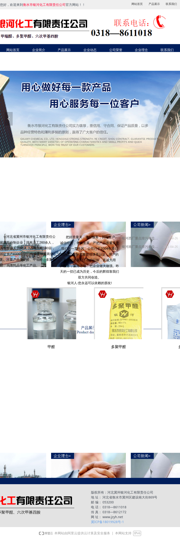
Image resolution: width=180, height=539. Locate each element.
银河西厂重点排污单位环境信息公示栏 (141, 238)
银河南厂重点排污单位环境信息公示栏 (141, 247)
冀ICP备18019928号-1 (107, 522)
